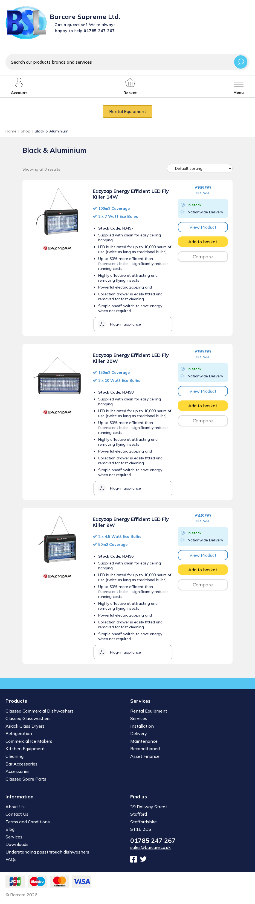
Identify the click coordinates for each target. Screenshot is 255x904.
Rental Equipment (127, 111)
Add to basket (202, 241)
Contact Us (16, 814)
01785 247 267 (153, 840)
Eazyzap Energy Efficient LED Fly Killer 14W (131, 194)
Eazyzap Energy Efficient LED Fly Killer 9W (131, 522)
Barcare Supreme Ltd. (85, 16)
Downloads (16, 844)
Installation (142, 726)
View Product (202, 227)
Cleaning (14, 756)
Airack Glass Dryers (25, 726)
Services (138, 718)
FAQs (10, 859)
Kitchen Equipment (25, 748)
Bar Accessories (21, 764)
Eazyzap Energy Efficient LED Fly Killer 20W (131, 358)
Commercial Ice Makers (28, 741)
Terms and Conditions (27, 821)
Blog (10, 829)
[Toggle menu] (238, 86)
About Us (15, 806)
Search (241, 62)
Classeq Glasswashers (28, 718)
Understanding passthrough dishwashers (47, 852)
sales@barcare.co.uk (150, 847)
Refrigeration (18, 733)
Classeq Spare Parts (25, 779)
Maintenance (144, 741)
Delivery (138, 733)
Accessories (17, 771)
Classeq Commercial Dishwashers (39, 711)
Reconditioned (145, 748)
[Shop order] (200, 168)
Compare (203, 256)
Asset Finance (145, 756)
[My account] (19, 86)
